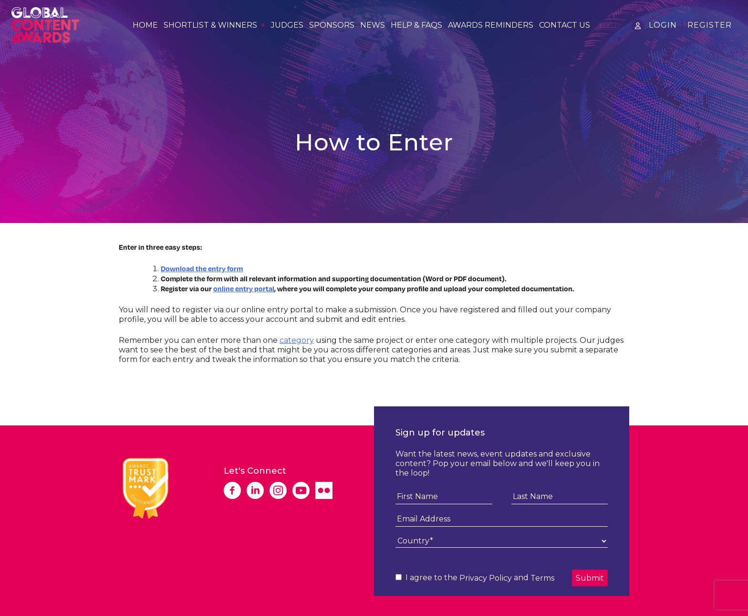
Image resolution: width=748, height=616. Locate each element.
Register (709, 25)
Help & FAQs (416, 25)
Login (663, 25)
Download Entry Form (161, 380)
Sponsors (331, 25)
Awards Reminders (490, 25)
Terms (542, 578)
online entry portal (243, 288)
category (297, 340)
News (372, 25)
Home (145, 25)
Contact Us (564, 25)
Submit (590, 578)
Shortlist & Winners (210, 25)
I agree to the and (474, 578)
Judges (287, 25)
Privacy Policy (485, 578)
